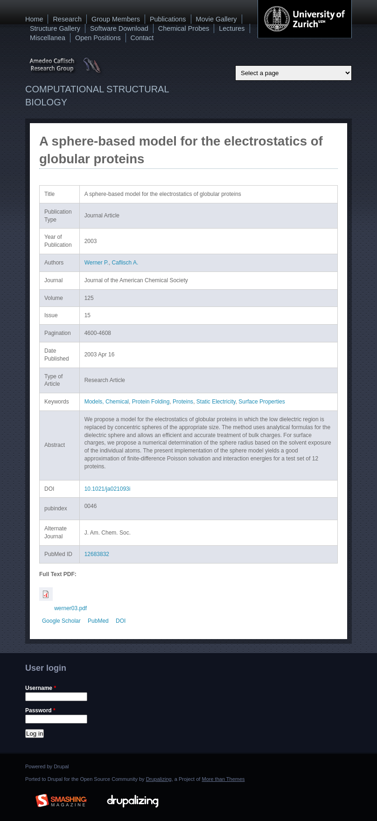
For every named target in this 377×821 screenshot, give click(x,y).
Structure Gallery (55, 28)
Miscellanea (47, 38)
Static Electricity (216, 401)
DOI (121, 621)
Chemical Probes (183, 28)
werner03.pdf (70, 608)
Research (67, 19)
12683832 (96, 554)
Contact (142, 38)
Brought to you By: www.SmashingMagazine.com (61, 799)
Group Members (115, 19)
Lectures (231, 28)
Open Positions (98, 38)
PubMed (98, 621)
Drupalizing (159, 779)
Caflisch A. (125, 262)
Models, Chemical (106, 401)
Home (34, 19)
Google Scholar (61, 621)
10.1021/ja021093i (107, 489)
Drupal (61, 766)
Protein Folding (151, 401)
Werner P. (96, 262)
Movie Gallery (216, 19)
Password (40, 710)
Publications (168, 19)
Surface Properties (261, 401)
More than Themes (223, 779)
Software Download (119, 28)
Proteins (183, 401)
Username (40, 688)
